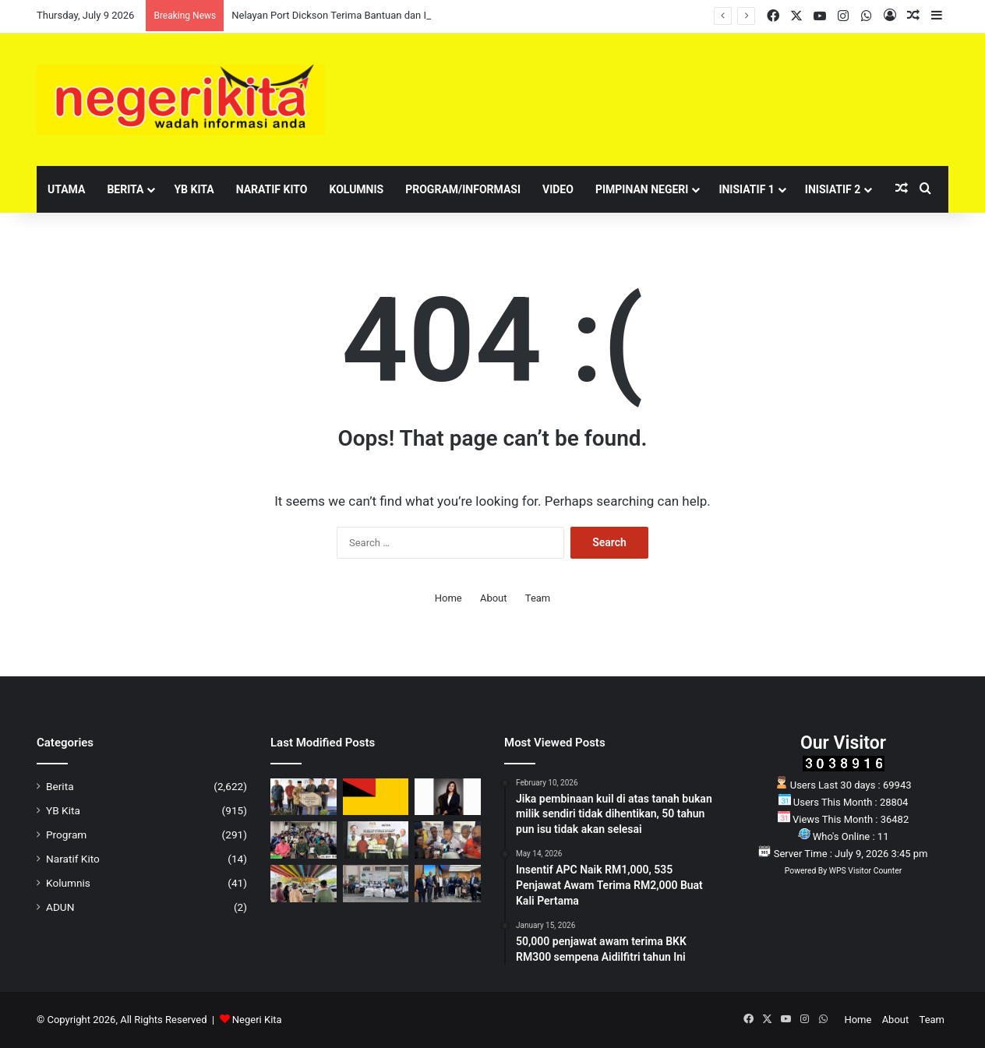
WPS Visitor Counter (865, 871)
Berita (125, 189)
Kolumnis (356, 189)
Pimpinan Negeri (642, 189)
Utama (66, 189)
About (493, 598)
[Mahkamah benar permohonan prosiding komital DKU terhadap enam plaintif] (376, 797)
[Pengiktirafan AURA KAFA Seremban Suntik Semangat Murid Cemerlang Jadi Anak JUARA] (303, 840)
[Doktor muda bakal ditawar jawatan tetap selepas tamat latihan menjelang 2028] (448, 883)
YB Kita (194, 189)
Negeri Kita (257, 1019)
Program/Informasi (463, 189)
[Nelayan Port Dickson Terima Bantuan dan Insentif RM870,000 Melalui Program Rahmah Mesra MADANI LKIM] (303, 797)
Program (66, 834)
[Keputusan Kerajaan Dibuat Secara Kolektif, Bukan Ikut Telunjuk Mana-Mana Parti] (448, 840)
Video (558, 189)
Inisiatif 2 (832, 189)
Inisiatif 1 (746, 189)
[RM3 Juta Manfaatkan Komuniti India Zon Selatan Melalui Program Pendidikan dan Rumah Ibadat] (376, 840)
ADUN (60, 907)
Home (448, 598)
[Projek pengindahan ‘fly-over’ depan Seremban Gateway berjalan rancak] (303, 883)
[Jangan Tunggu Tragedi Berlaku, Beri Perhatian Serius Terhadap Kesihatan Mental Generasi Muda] (448, 797)
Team (538, 598)
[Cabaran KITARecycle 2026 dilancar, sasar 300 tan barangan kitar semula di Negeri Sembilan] (376, 883)
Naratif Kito (272, 189)
